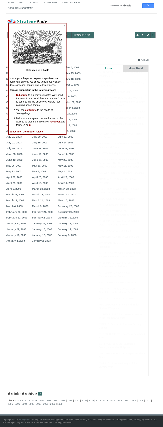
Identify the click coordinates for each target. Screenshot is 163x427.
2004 (24, 404)
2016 (84, 400)
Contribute (50, 2)
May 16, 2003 (39, 165)
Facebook (55, 121)
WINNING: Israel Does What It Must (119, 240)
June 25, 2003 (14, 154)
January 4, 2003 (15, 240)
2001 (45, 404)
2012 (112, 400)
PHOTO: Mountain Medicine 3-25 (117, 285)
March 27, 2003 (15, 194)
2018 (69, 400)
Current (19, 400)
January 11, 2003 (16, 235)
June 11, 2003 (40, 159)
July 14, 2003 (65, 142)
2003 (31, 404)
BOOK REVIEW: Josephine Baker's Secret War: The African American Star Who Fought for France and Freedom (120, 166)
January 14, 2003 (68, 229)
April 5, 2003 (13, 188)
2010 (126, 400)
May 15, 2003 (65, 165)
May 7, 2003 (39, 171)
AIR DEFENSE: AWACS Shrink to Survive (122, 114)
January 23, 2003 (68, 223)
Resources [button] (83, 35)
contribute (30, 110)
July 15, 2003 (40, 142)
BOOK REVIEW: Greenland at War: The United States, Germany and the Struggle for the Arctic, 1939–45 (122, 105)
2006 (10, 404)
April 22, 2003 (66, 177)
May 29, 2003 (65, 159)
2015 (91, 400)
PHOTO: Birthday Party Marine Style (119, 156)
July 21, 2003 (14, 142)
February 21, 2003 (42, 212)
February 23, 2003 (16, 212)
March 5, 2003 (66, 200)
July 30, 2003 (40, 136)
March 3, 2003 (40, 206)
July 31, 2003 (14, 136)
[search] (124, 5)
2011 (119, 400)
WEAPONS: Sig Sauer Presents (117, 202)
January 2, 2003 (41, 240)
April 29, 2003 (14, 177)
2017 (77, 400)
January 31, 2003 (68, 217)
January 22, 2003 (16, 229)
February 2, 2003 (42, 217)
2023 (34, 400)
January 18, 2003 (42, 229)
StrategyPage (25, 420)
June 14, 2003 (66, 154)
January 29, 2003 (42, 223)
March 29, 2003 (41, 188)
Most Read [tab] (135, 68)
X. (30, 125)
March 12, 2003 (15, 200)
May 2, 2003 (65, 171)
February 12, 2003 (16, 217)
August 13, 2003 (67, 125)
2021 (48, 400)
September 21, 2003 (69, 102)
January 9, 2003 (67, 235)
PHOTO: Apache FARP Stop (115, 95)
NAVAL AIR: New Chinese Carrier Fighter (121, 120)
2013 (105, 400)
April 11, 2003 (66, 183)
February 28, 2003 (68, 206)
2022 (41, 400)
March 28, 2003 (67, 188)
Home (11, 2)
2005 (17, 404)
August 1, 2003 (67, 130)
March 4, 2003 (14, 206)
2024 (27, 400)
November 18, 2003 (69, 79)
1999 (59, 404)
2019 (62, 400)
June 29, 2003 (40, 148)
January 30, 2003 (16, 223)
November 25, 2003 (69, 73)
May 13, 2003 (14, 171)
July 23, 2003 (65, 136)
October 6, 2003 (67, 96)
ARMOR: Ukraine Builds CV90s (116, 301)
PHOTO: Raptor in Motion (113, 208)
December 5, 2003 (68, 67)
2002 (38, 404)
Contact (35, 2)
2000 (52, 404)
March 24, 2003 (41, 194)
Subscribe (22, 95)
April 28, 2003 (40, 177)
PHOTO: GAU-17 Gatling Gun (115, 233)
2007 (147, 400)
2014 (98, 400)
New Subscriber (71, 2)
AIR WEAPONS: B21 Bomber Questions (121, 176)
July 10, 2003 (14, 148)
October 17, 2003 (68, 90)
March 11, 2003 (41, 200)
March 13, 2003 (67, 194)
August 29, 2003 (67, 113)
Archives (144, 60)
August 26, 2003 (67, 119)
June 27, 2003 (66, 148)
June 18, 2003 (40, 154)
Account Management (20, 8)
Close (39, 131)
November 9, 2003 (68, 84)
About (22, 2)
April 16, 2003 (40, 183)
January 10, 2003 (42, 235)
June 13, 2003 (14, 159)
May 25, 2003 (14, 165)
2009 (133, 400)
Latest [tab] (109, 68)
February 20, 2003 (68, 212)
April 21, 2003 (14, 183)
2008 (141, 400)
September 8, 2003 (69, 107)
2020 (55, 400)
